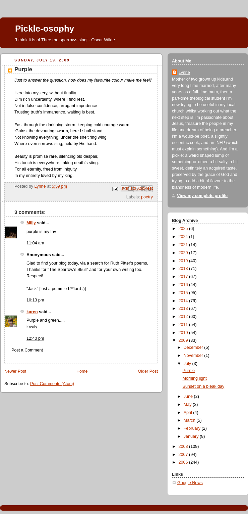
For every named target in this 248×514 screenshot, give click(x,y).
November (194, 355)
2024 (184, 236)
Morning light (195, 378)
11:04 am (35, 243)
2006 (184, 462)
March (190, 420)
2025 (184, 228)
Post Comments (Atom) (52, 383)
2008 (184, 446)
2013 (184, 308)
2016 (184, 284)
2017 (184, 276)
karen (32, 312)
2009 (184, 340)
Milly (31, 223)
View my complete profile (202, 195)
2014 (184, 300)
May (188, 404)
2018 (184, 268)
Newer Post (15, 371)
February (193, 428)
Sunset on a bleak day (204, 386)
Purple (189, 370)
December (194, 347)
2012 (184, 316)
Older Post (148, 371)
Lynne (184, 72)
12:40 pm (35, 338)
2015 (184, 292)
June (189, 396)
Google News (190, 482)
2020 (184, 252)
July (188, 363)
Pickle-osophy (44, 29)
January (192, 436)
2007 (184, 454)
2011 (184, 324)
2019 (184, 261)
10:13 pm (35, 300)
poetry (147, 197)
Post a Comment (27, 350)
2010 (184, 332)
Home (82, 371)
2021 (184, 244)
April (188, 412)
